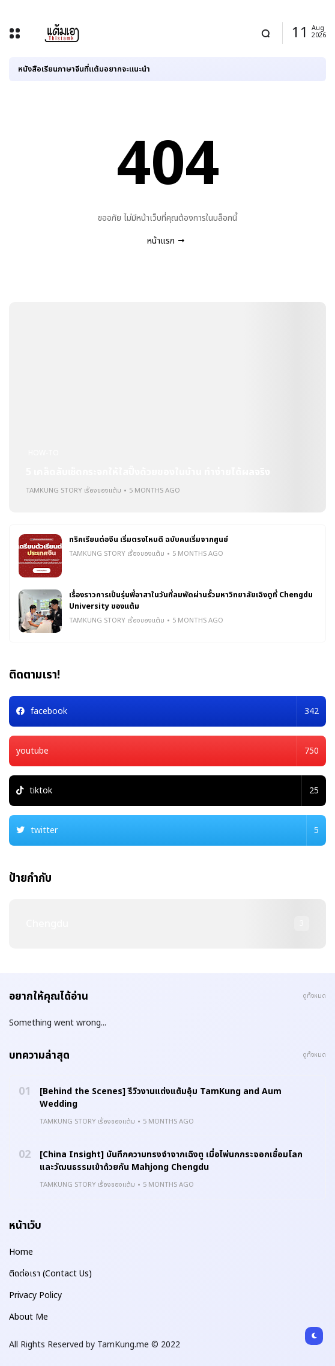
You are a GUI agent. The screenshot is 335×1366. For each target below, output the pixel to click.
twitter (175, 830)
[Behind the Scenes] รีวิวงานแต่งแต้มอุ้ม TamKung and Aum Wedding (161, 1097)
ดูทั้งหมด (314, 996)
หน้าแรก (161, 241)
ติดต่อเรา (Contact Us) (50, 1273)
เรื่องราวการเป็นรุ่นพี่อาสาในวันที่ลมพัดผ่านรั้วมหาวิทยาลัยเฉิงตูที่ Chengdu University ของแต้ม (191, 600)
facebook (175, 711)
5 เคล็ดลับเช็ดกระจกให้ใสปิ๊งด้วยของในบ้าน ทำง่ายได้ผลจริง (148, 472)
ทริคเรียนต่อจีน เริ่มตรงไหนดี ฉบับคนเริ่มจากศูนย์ (148, 540)
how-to (43, 453)
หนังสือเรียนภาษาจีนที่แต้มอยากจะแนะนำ (84, 69)
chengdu (47, 924)
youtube (167, 751)
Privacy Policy (35, 1295)
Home (21, 1252)
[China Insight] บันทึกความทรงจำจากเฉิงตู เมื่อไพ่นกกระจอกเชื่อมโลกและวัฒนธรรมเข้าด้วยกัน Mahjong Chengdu (171, 1161)
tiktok (174, 790)
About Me (28, 1317)
